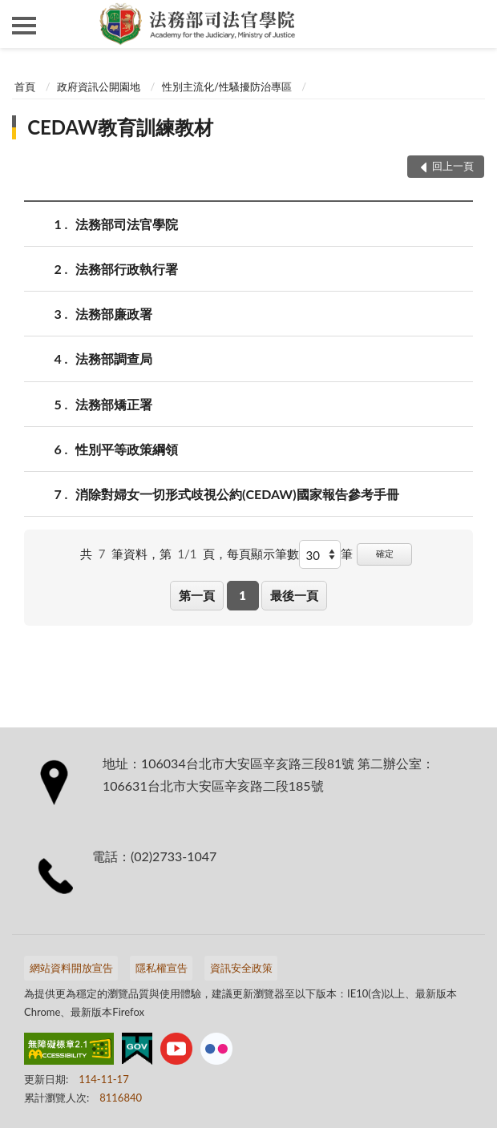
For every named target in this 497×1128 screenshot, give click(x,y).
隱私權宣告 (161, 967)
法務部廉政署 (113, 313)
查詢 (473, 24)
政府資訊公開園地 (98, 86)
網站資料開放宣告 (71, 967)
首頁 (24, 86)
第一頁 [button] (197, 595)
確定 (385, 553)
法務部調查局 (113, 358)
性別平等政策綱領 (126, 449)
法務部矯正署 (113, 404)
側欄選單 (24, 25)
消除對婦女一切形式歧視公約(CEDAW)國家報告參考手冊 (237, 494)
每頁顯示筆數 (263, 553)
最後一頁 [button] (294, 595)
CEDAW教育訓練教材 (120, 127)
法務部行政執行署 (126, 269)
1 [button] (242, 595)
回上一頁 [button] (453, 165)
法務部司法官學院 (126, 224)
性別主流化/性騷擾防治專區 (227, 86)
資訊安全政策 (241, 967)
